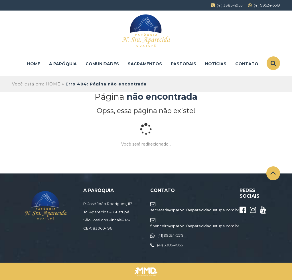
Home (33, 63)
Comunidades (102, 63)
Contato (246, 63)
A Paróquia (63, 63)
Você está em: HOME (36, 84)
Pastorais (183, 63)
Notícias (215, 63)
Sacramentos (145, 63)
